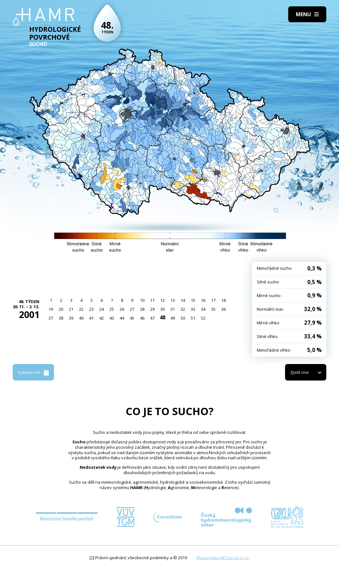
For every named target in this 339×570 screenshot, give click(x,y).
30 (162, 309)
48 (162, 317)
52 (203, 318)
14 (183, 300)
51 (193, 318)
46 (142, 318)
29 (152, 309)
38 (61, 318)
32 (183, 309)
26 (122, 309)
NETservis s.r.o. (234, 557)
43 (112, 318)
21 (71, 309)
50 (183, 318)
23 (91, 309)
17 (213, 300)
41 (91, 318)
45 (132, 318)
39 (71, 318)
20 (61, 309)
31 (172, 309)
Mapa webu (207, 557)
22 (81, 309)
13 (172, 300)
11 (152, 300)
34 (203, 309)
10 (142, 300)
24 (101, 309)
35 (213, 309)
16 (203, 300)
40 (81, 318)
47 (152, 318)
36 (223, 309)
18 (223, 300)
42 (101, 318)
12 (162, 300)
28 (142, 309)
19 (51, 309)
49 (172, 318)
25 (112, 309)
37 (51, 318)
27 (132, 309)
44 (122, 318)
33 (193, 309)
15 (193, 300)
